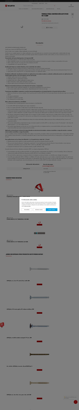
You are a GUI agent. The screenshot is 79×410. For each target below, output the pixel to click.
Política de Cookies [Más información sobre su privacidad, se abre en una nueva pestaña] (27, 206)
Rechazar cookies (39, 209)
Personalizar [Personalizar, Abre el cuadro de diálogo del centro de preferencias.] (26, 209)
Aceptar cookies (51, 209)
